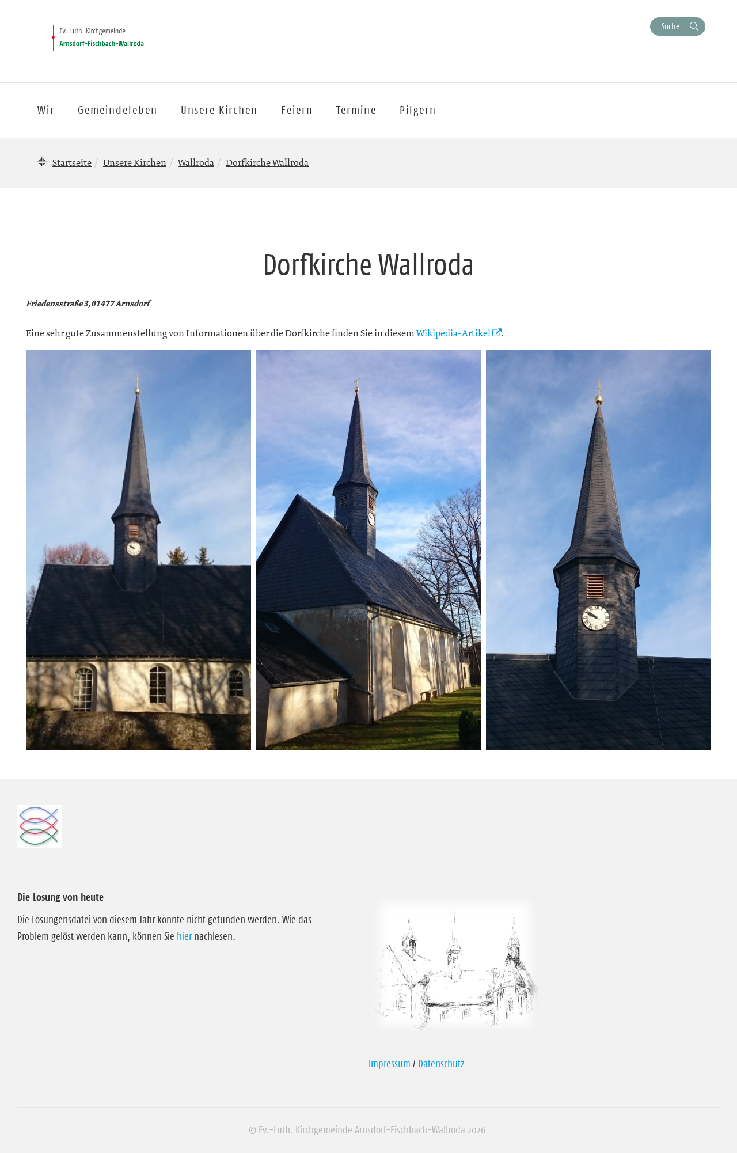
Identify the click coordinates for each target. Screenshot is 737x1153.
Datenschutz (441, 1063)
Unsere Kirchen (134, 162)
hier (184, 936)
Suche (670, 26)
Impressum (389, 1063)
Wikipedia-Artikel (453, 333)
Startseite (72, 162)
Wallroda (196, 162)
